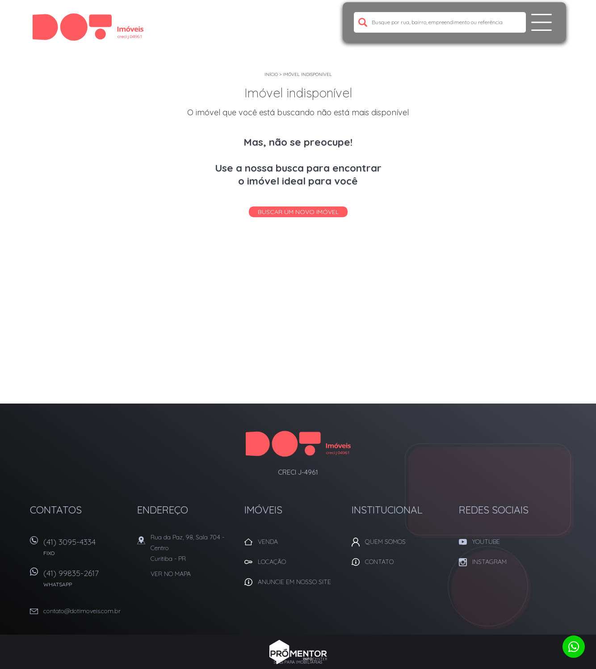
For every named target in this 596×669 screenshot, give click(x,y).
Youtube (486, 542)
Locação (272, 562)
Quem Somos (385, 542)
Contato (379, 562)
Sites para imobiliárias (298, 662)
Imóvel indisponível (307, 74)
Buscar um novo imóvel (298, 212)
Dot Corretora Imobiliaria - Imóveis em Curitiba (298, 443)
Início (271, 74)
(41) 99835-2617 (85, 581)
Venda (268, 542)
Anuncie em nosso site (294, 582)
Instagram (489, 562)
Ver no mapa (171, 574)
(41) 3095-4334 (85, 550)
